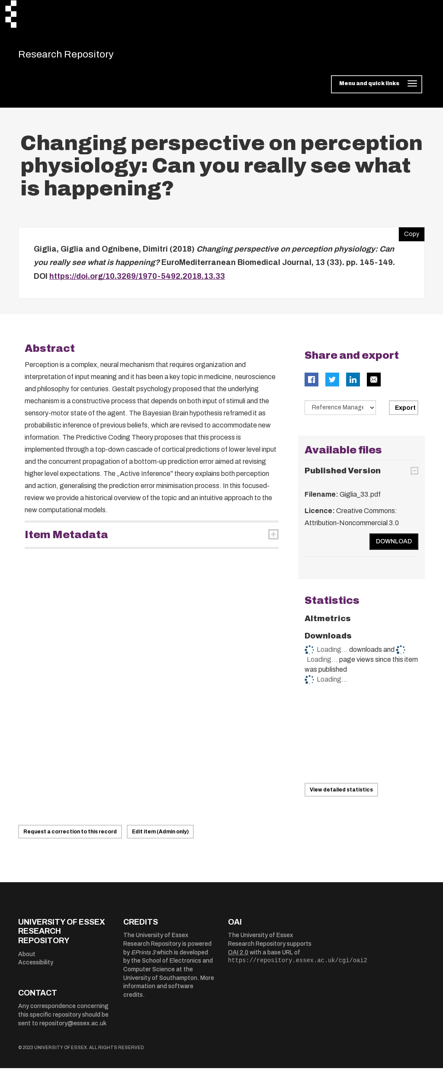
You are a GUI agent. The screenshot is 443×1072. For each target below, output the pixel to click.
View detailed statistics (341, 794)
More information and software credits (168, 990)
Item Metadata (66, 538)
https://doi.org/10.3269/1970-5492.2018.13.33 (137, 280)
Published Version (343, 474)
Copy (408, 236)
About (26, 958)
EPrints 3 (143, 956)
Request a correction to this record (70, 836)
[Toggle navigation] (376, 88)
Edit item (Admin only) (160, 836)
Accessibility (35, 966)
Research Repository (79, 56)
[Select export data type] (340, 411)
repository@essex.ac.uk (72, 1027)
